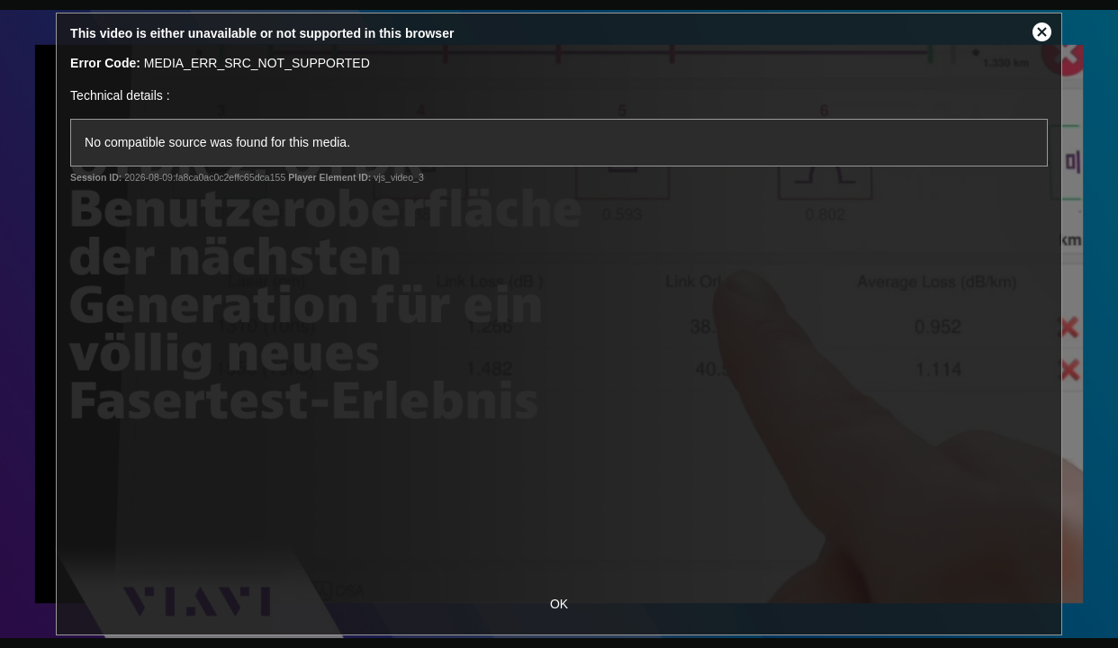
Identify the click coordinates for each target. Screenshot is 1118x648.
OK (559, 604)
